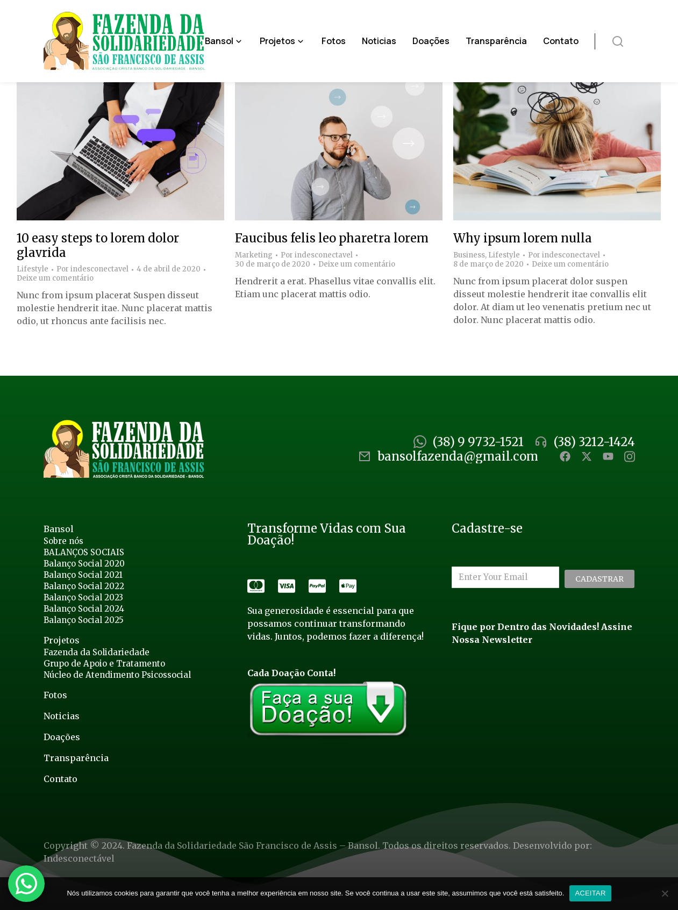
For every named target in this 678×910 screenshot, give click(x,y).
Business (469, 255)
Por (92, 269)
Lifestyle (32, 269)
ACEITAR (590, 893)
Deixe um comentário (55, 278)
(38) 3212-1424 (594, 441)
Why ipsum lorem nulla (522, 238)
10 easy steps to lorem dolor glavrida (98, 245)
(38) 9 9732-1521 (478, 441)
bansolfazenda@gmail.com (457, 456)
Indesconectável (79, 858)
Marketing (254, 255)
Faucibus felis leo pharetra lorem (332, 238)
